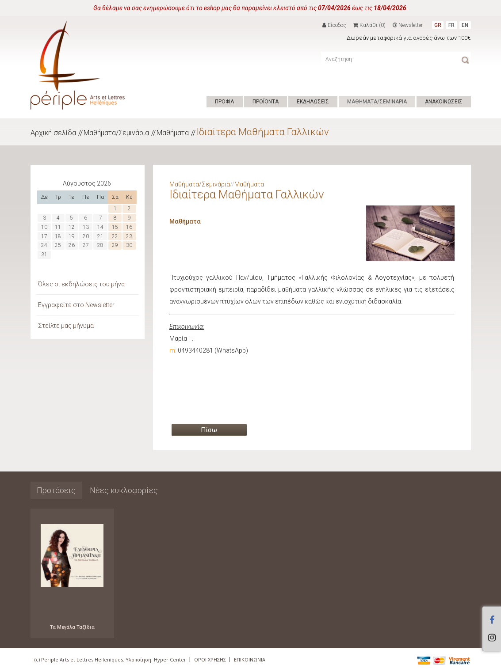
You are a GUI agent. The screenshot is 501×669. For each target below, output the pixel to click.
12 (72, 227)
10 (44, 227)
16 (129, 227)
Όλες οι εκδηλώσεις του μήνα (81, 284)
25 (58, 245)
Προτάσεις (56, 490)
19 (72, 236)
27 (86, 245)
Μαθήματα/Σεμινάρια (116, 133)
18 (58, 236)
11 (58, 227)
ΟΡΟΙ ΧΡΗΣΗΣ (210, 659)
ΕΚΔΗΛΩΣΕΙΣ (313, 102)
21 (100, 236)
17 (44, 236)
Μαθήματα (173, 133)
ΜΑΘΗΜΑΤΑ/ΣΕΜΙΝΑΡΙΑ (377, 102)
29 (115, 245)
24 (44, 245)
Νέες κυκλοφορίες (124, 490)
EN (465, 25)
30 (129, 245)
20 (86, 236)
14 (100, 227)
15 (115, 227)
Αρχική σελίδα (53, 133)
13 (86, 227)
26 (72, 245)
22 (115, 236)
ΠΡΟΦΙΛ (224, 102)
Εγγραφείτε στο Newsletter (76, 304)
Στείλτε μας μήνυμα (66, 325)
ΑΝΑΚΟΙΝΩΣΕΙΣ (444, 102)
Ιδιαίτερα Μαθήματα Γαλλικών (262, 131)
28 (100, 245)
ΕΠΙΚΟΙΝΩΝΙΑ (249, 659)
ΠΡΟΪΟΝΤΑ (265, 102)
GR (437, 25)
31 (44, 254)
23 (129, 236)
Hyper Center (170, 659)
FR (451, 25)
